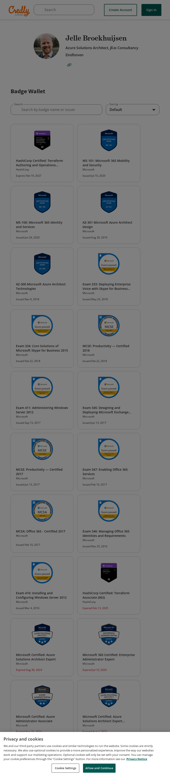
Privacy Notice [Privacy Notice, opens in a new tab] (136, 764)
